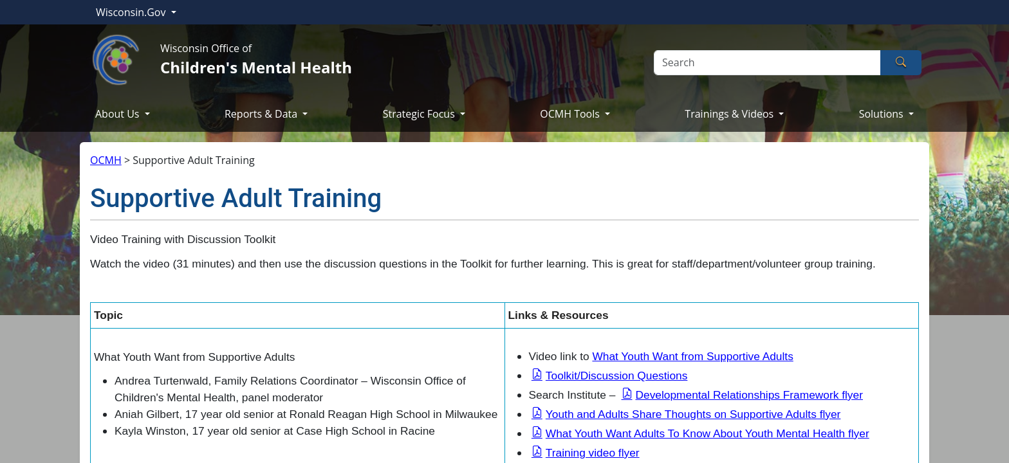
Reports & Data (262, 114)
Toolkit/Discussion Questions (617, 375)
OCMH (106, 160)
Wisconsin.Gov (132, 12)
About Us (118, 114)
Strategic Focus (420, 114)
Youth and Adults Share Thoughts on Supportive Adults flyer (693, 414)
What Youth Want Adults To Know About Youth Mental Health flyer (707, 433)
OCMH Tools (571, 114)
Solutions (882, 114)
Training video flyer (593, 452)
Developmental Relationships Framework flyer (749, 394)
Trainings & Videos (730, 114)
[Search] (767, 62)
